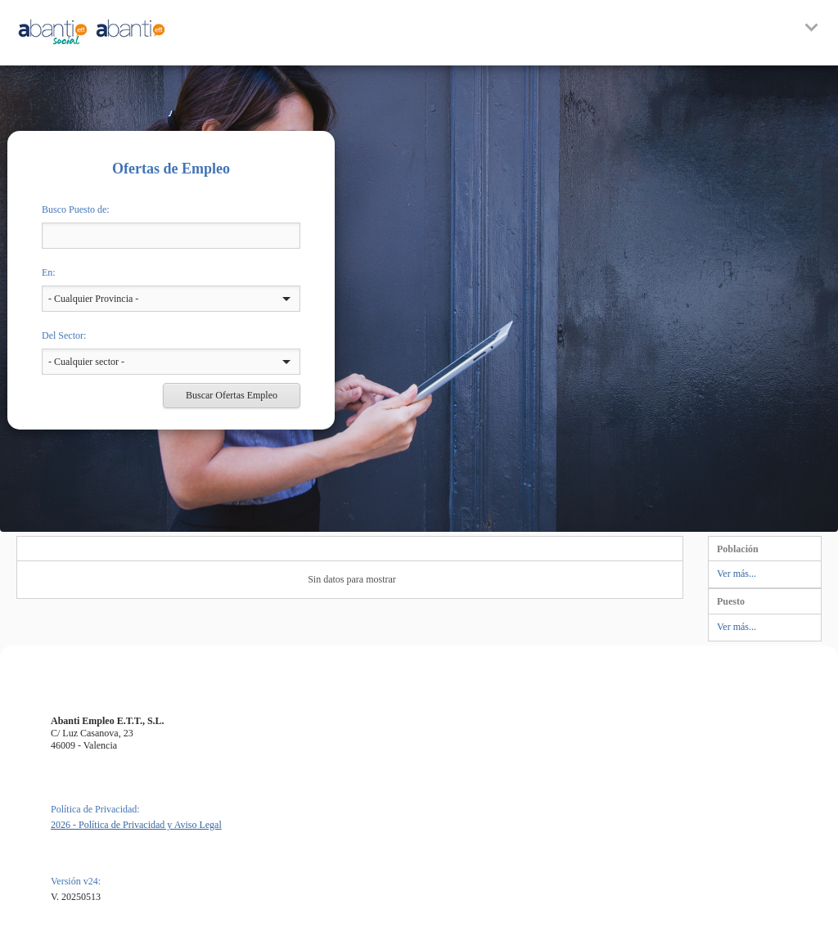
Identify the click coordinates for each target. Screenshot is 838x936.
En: (49, 272)
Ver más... (736, 573)
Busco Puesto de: (76, 209)
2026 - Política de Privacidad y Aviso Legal (136, 824)
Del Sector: (64, 335)
